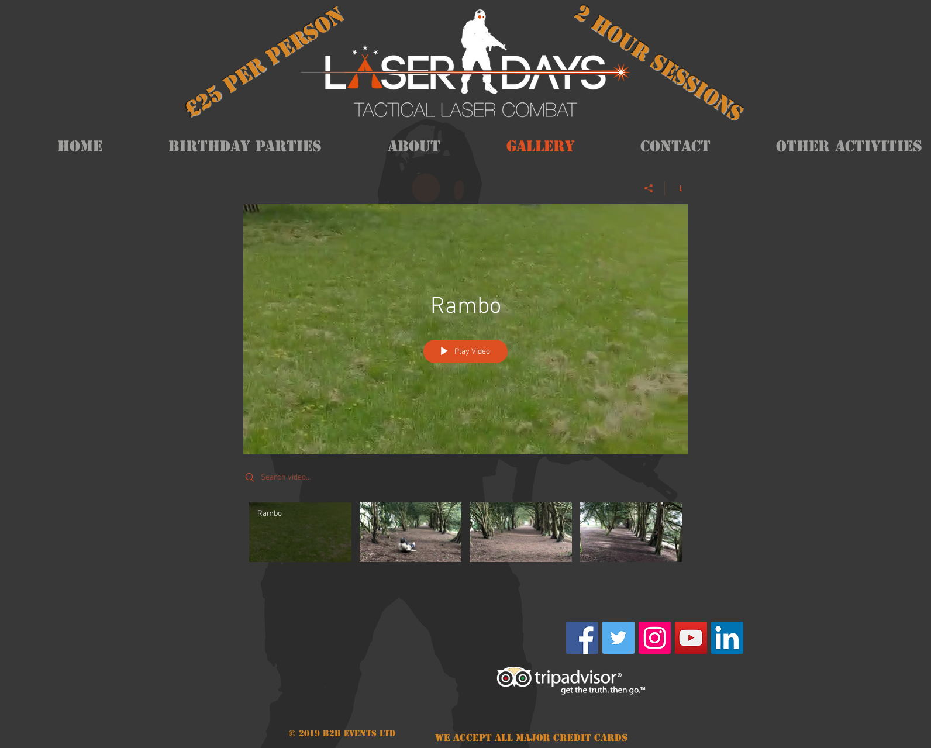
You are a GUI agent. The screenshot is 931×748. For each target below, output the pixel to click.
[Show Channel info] (676, 188)
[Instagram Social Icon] (655, 638)
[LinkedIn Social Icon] (727, 638)
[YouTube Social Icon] (691, 638)
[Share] (649, 188)
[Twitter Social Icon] (618, 638)
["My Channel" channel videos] (465, 540)
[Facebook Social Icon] (582, 638)
